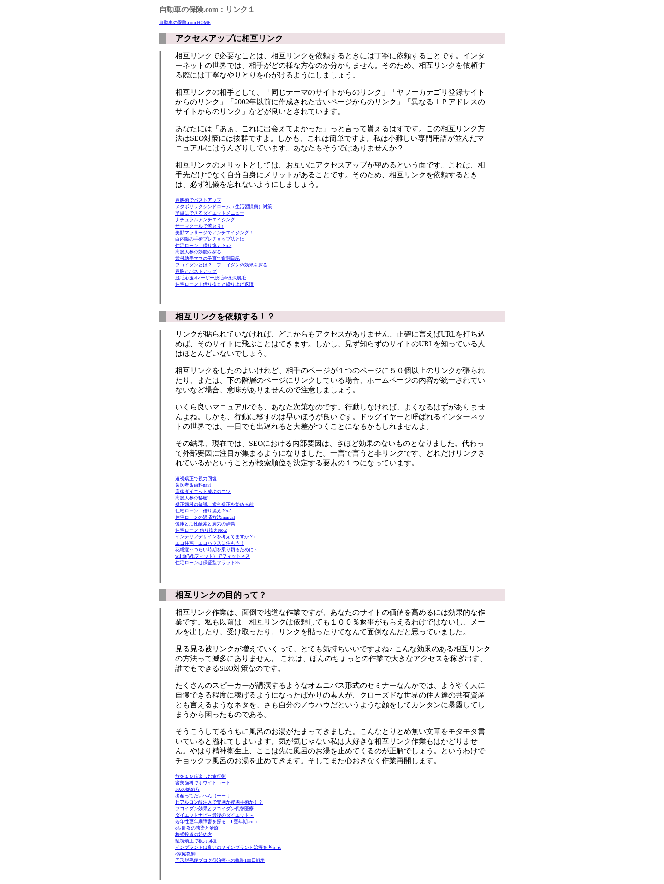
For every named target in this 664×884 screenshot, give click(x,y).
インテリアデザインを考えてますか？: (215, 536)
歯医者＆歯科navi (193, 484)
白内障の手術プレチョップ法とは (209, 238)
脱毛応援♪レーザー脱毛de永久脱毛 (210, 277)
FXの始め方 (187, 789)
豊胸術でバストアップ (198, 200)
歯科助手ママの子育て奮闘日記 (207, 258)
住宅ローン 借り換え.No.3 (203, 245)
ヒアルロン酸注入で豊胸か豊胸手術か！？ (219, 802)
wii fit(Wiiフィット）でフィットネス (212, 556)
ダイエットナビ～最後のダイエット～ (214, 815)
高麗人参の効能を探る (198, 251)
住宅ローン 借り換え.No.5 (203, 510)
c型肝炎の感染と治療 (197, 827)
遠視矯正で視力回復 (196, 478)
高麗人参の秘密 (191, 497)
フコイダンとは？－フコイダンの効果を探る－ (223, 264)
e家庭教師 (185, 853)
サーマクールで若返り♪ (199, 226)
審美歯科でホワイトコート (203, 782)
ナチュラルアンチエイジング (205, 219)
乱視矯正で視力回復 (196, 840)
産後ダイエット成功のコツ (203, 491)
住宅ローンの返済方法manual (205, 517)
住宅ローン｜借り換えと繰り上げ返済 (214, 284)
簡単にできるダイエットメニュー (209, 213)
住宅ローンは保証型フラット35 (207, 562)
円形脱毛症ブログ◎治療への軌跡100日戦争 (220, 860)
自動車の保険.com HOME (185, 22)
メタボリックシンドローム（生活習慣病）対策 (223, 206)
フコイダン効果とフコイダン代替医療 (214, 808)
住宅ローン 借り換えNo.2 (201, 530)
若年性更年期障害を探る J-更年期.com (216, 821)
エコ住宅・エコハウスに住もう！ (209, 543)
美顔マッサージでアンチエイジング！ (214, 232)
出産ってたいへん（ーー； (203, 795)
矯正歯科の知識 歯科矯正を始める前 (214, 504)
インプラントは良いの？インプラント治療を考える (228, 847)
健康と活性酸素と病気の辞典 (205, 523)
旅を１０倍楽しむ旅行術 (200, 776)
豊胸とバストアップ (196, 271)
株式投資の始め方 (193, 834)
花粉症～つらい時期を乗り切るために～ (216, 549)
